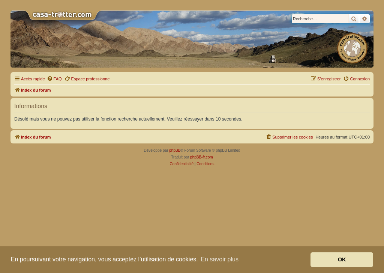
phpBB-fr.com (201, 157)
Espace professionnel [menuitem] (87, 78)
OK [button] (342, 259)
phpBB (174, 150)
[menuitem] (54, 78)
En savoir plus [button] (219, 259)
